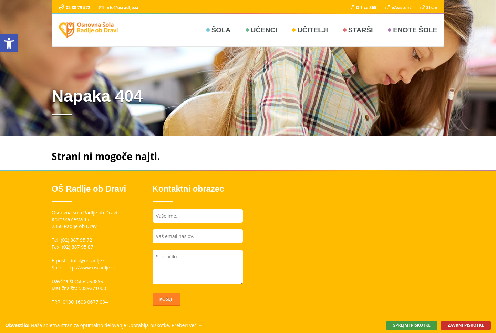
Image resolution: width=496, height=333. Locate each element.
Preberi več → (187, 325)
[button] (9, 43)
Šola (221, 30)
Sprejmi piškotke (411, 325)
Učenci (264, 30)
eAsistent (397, 7)
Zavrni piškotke (466, 325)
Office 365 (362, 7)
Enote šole (415, 30)
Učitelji (312, 30)
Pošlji (166, 299)
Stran (428, 7)
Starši (360, 30)
